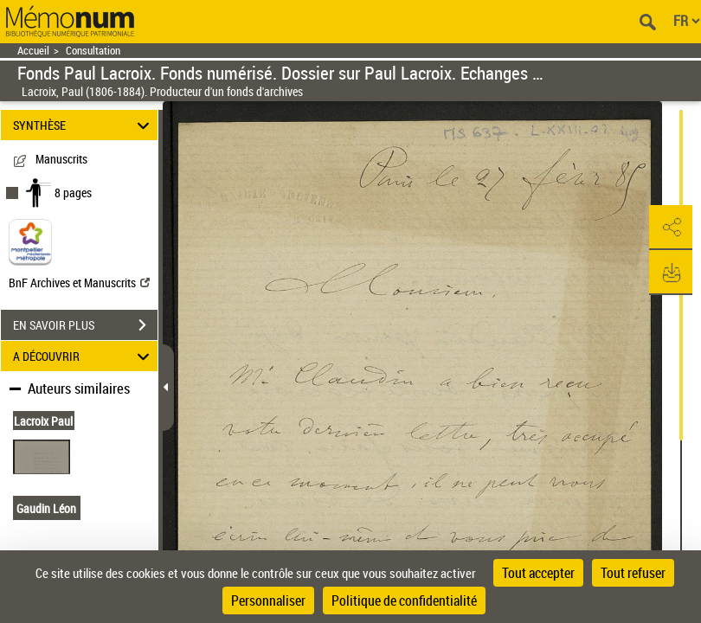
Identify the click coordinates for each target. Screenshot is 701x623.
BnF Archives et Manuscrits (79, 282)
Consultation (93, 50)
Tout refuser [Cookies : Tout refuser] (633, 572)
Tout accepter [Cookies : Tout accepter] (538, 572)
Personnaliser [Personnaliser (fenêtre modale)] (268, 600)
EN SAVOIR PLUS (85, 325)
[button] (670, 227)
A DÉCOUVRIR (83, 356)
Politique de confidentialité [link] (404, 600)
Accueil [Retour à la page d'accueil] (33, 50)
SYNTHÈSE (83, 125)
